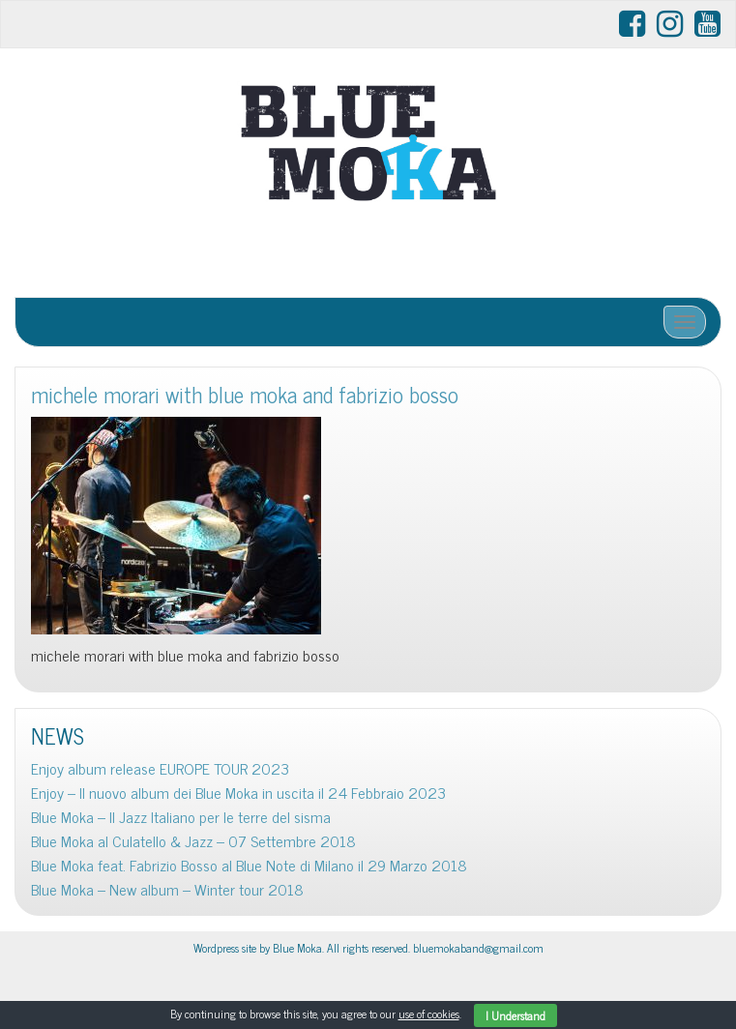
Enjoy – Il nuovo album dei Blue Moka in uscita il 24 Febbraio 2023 (238, 792)
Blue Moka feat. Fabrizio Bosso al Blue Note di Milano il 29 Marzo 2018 (249, 865)
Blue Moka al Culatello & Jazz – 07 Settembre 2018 (193, 841)
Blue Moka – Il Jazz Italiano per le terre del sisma (181, 817)
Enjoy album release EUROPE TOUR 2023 (160, 768)
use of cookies (428, 1013)
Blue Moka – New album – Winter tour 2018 (167, 889)
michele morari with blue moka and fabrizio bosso (244, 394)
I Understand (515, 1015)
